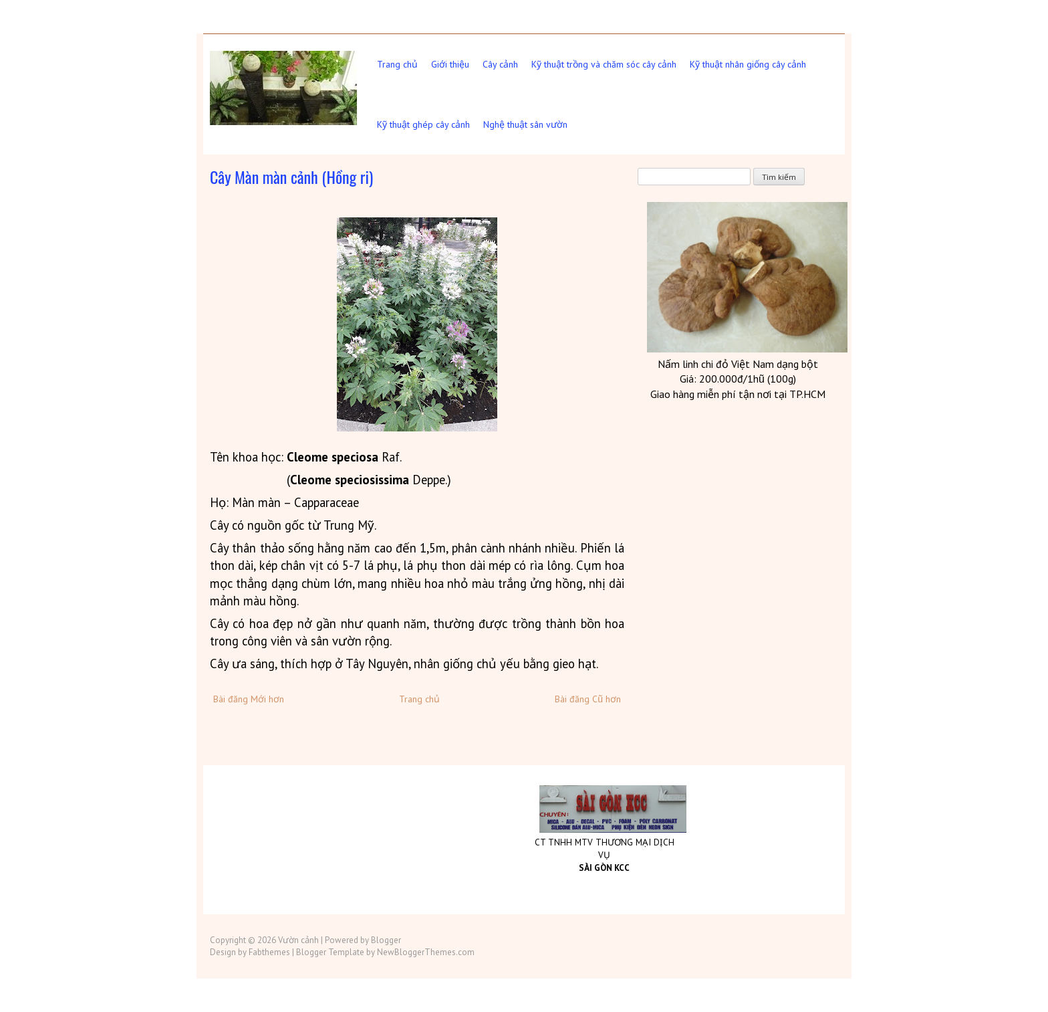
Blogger (386, 940)
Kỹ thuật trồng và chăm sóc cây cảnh (603, 64)
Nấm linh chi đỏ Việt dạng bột (738, 364)
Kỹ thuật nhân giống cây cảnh (748, 64)
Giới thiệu (450, 64)
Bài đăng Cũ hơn (588, 699)
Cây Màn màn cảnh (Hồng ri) (291, 177)
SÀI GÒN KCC (604, 868)
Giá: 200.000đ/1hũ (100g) (738, 378)
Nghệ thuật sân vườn (525, 124)
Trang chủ (397, 64)
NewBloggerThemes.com (426, 952)
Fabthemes (269, 952)
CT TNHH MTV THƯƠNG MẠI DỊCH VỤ (604, 848)
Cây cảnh (500, 64)
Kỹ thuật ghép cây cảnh (423, 124)
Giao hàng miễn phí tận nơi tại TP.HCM (737, 394)
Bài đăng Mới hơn (248, 699)
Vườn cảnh (298, 940)
